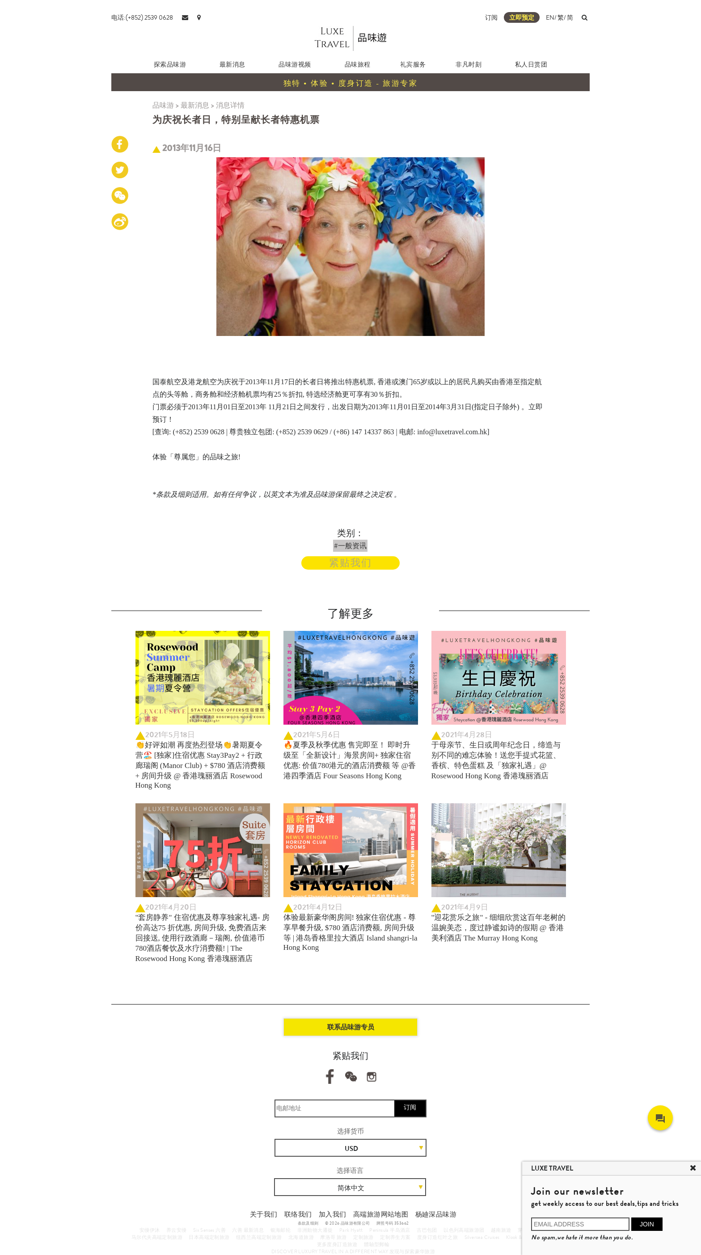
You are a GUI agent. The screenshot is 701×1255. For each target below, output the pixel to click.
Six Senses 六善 (209, 1230)
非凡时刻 (468, 64)
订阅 (491, 17)
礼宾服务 (413, 64)
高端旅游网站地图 (380, 1214)
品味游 (163, 105)
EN (550, 17)
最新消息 (232, 64)
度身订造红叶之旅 (437, 1237)
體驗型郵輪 (376, 1244)
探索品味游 (170, 64)
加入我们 (332, 1214)
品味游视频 (295, 64)
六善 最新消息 (248, 1230)
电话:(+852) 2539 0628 (142, 17)
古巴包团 (427, 1230)
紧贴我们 (350, 563)
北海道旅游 (301, 1237)
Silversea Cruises (482, 1237)
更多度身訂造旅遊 (337, 1244)
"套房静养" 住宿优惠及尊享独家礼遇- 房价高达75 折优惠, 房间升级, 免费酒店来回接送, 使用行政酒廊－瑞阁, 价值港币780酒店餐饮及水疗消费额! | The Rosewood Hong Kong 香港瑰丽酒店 (202, 938)
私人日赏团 (531, 64)
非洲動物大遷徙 (315, 1230)
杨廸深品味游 (435, 1214)
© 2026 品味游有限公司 (347, 1223)
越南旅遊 (501, 1230)
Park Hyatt (351, 1230)
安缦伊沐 (149, 1230)
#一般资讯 (350, 546)
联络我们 (298, 1214)
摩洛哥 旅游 (333, 1237)
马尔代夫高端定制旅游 (156, 1237)
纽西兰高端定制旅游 (259, 1237)
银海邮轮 (280, 1230)
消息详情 (230, 105)
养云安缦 (176, 1230)
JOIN (647, 1224)
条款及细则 (308, 1223)
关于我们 (264, 1214)
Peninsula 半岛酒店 (389, 1230)
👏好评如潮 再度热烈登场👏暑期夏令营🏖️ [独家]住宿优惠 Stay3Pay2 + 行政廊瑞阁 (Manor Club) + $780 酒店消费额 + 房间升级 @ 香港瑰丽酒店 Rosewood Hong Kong (200, 765)
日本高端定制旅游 (209, 1237)
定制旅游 (363, 1237)
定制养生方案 (395, 1237)
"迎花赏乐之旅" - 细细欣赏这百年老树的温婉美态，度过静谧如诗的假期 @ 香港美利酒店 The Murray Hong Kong (498, 927)
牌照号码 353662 (392, 1223)
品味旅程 (358, 64)
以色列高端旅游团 (463, 1230)
